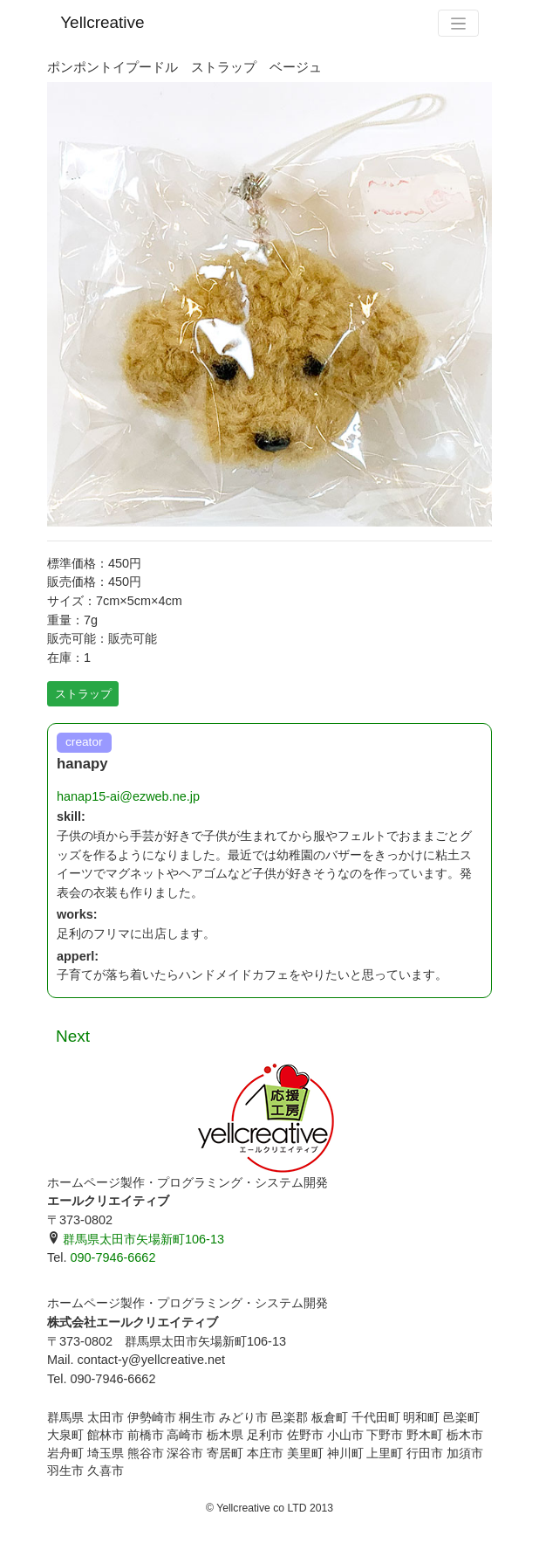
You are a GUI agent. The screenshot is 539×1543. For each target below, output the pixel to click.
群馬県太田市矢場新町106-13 (135, 1239)
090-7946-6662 (112, 1257)
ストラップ (83, 693)
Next (73, 1036)
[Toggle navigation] (458, 23)
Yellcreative (102, 22)
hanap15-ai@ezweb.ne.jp (128, 796)
